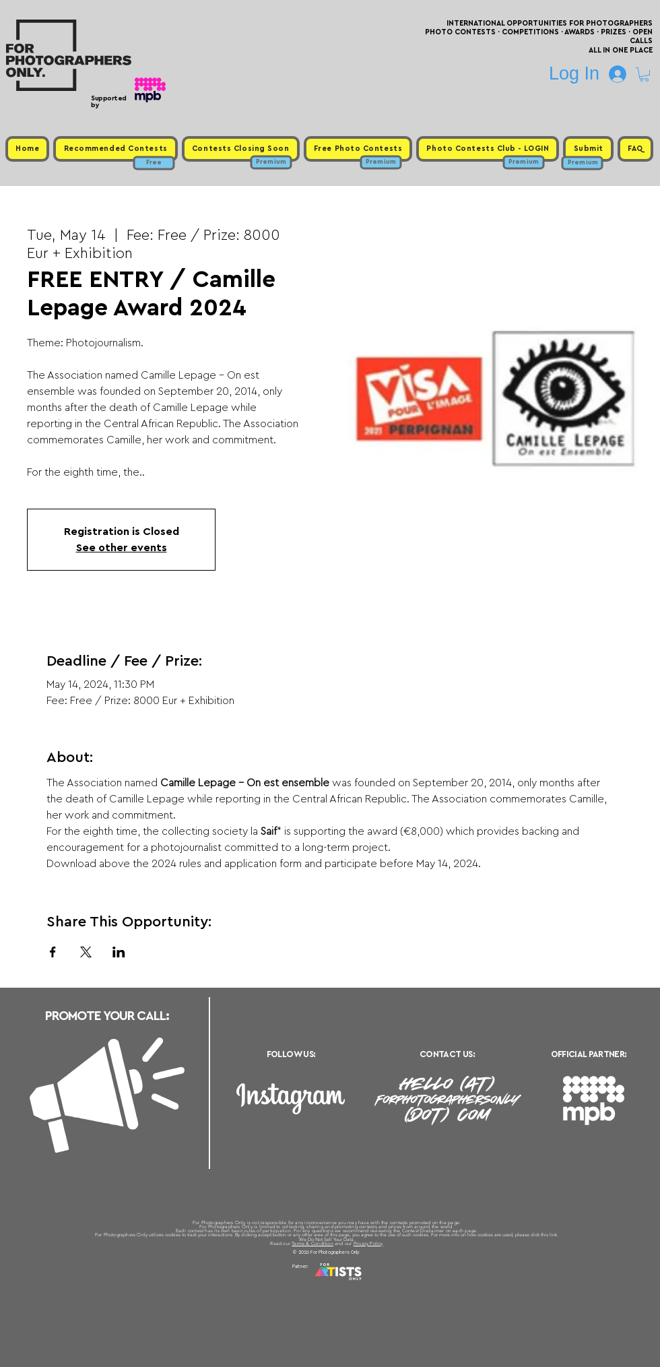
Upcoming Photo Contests (255, 1283)
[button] (644, 74)
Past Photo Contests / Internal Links (374, 1283)
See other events (121, 547)
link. (554, 1235)
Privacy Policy (368, 1243)
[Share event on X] (85, 952)
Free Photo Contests (309, 1283)
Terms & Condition (312, 1243)
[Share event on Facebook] (52, 952)
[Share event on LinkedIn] (118, 952)
